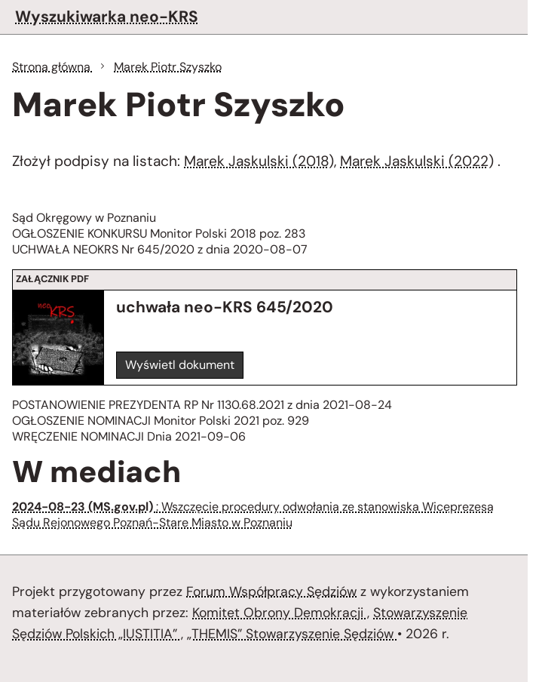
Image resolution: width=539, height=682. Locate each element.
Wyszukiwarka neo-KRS (106, 16)
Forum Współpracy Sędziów (271, 591)
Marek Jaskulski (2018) (259, 161)
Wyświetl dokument (179, 365)
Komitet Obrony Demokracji (279, 612)
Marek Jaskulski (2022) (417, 161)
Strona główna (52, 67)
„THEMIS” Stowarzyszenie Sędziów (292, 633)
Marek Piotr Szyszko (168, 67)
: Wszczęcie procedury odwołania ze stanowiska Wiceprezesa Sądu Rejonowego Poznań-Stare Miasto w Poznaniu (253, 514)
